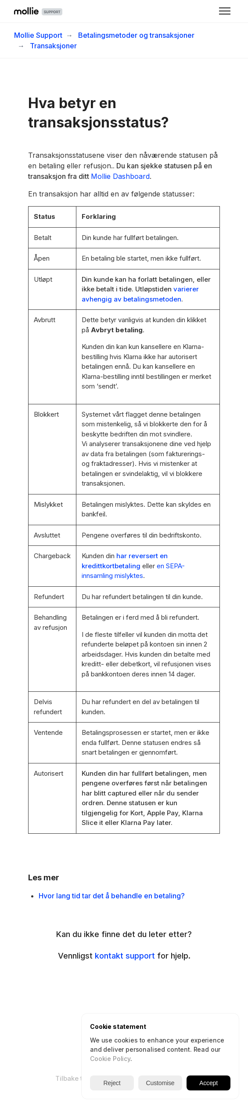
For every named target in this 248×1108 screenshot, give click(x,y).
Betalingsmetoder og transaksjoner (136, 35)
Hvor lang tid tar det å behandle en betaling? (112, 895)
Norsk (140, 1078)
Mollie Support (38, 35)
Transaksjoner (53, 45)
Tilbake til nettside (84, 1078)
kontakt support (125, 955)
